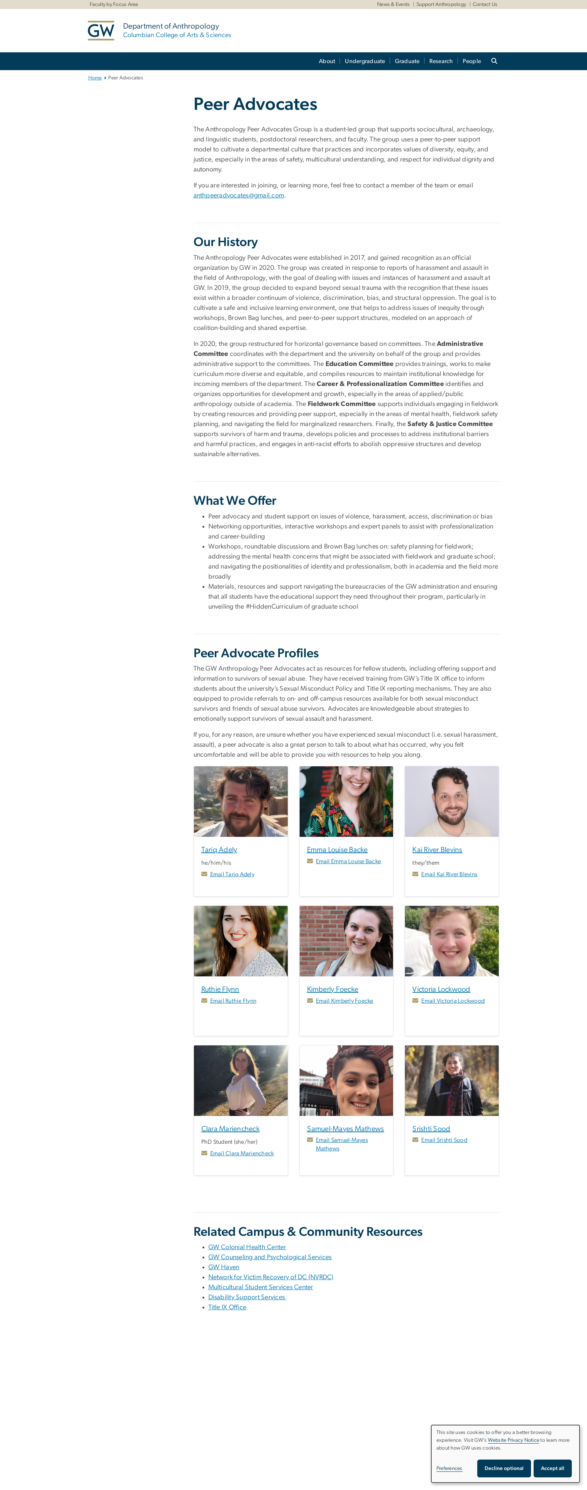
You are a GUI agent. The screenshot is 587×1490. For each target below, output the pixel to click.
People (472, 61)
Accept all (552, 1468)
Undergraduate (365, 61)
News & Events (393, 4)
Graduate (407, 61)
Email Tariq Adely (232, 874)
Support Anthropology (441, 4)
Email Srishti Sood (444, 1140)
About (327, 61)
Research (441, 61)
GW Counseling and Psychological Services (270, 1257)
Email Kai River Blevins (449, 874)
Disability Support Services (247, 1297)
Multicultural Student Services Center (260, 1287)
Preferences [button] (449, 1468)
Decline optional (504, 1468)
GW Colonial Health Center (247, 1247)
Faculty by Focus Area (114, 4)
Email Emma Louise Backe (348, 861)
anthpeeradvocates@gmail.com (239, 195)
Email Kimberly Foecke (344, 1001)
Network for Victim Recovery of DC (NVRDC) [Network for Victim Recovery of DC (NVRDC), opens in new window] (271, 1277)
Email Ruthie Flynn (233, 1001)
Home (95, 78)
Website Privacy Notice (514, 1440)
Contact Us (485, 4)
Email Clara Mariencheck (242, 1153)
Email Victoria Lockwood (453, 1001)
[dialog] (505, 1454)
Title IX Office (227, 1307)
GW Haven (224, 1267)
